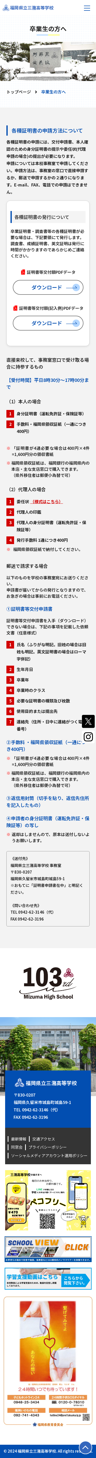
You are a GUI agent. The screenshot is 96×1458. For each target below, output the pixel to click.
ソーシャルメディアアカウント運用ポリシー (49, 1155)
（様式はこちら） (46, 501)
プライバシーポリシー (47, 1147)
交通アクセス (43, 1139)
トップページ (18, 92)
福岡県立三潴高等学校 (32, 7)
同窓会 (17, 1147)
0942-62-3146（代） (36, 912)
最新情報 (18, 1139)
